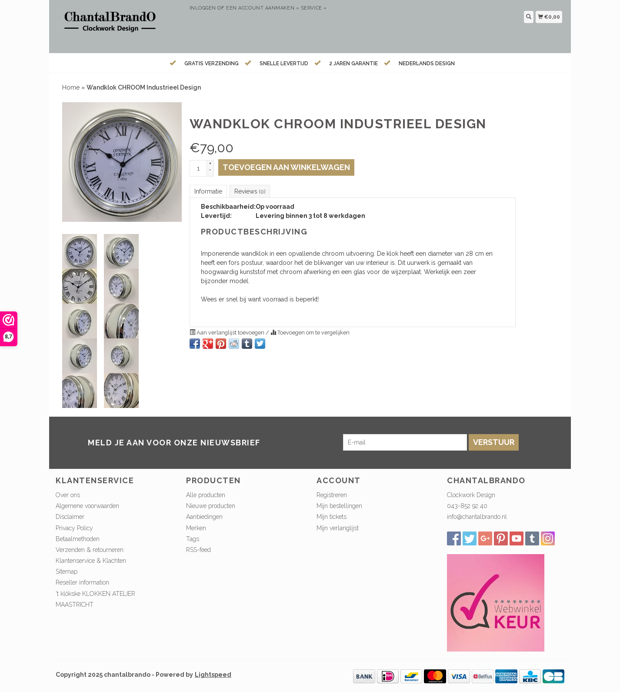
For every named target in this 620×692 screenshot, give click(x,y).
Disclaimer (70, 516)
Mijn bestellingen (339, 505)
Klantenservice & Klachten (91, 560)
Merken (196, 528)
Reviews (249, 191)
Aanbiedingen (204, 516)
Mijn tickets (332, 516)
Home (71, 87)
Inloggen (203, 8)
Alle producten (205, 494)
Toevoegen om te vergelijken (310, 332)
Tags (192, 538)
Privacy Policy (74, 528)
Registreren (332, 494)
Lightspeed (213, 674)
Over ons (68, 494)
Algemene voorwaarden (87, 505)
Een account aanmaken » (262, 8)
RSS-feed (198, 549)
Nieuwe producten (210, 505)
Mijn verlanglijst (338, 528)
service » (314, 8)
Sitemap (66, 571)
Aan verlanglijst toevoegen (228, 332)
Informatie (208, 191)
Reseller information (82, 582)
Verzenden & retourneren (89, 549)
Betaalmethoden (78, 538)
